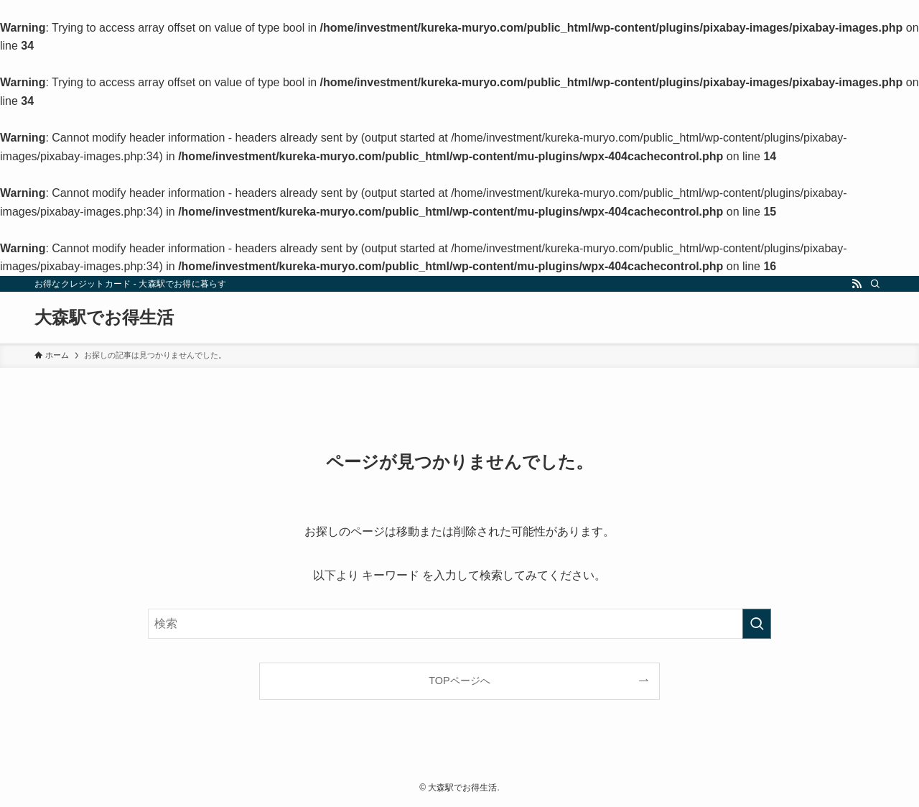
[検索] (875, 284)
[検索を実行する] (756, 624)
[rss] (856, 284)
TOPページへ (459, 680)
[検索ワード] (459, 624)
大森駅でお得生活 (104, 317)
